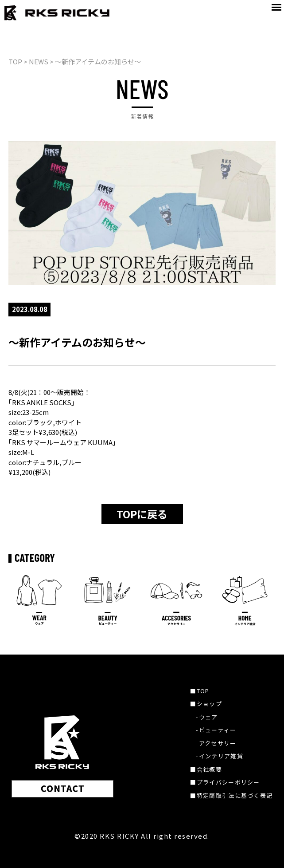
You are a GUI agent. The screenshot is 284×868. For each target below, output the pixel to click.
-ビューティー (216, 730)
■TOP (199, 691)
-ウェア (207, 717)
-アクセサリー (216, 743)
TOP (15, 61)
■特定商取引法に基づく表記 (231, 795)
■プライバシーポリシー (225, 782)
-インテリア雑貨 (219, 756)
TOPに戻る (142, 513)
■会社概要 (206, 769)
